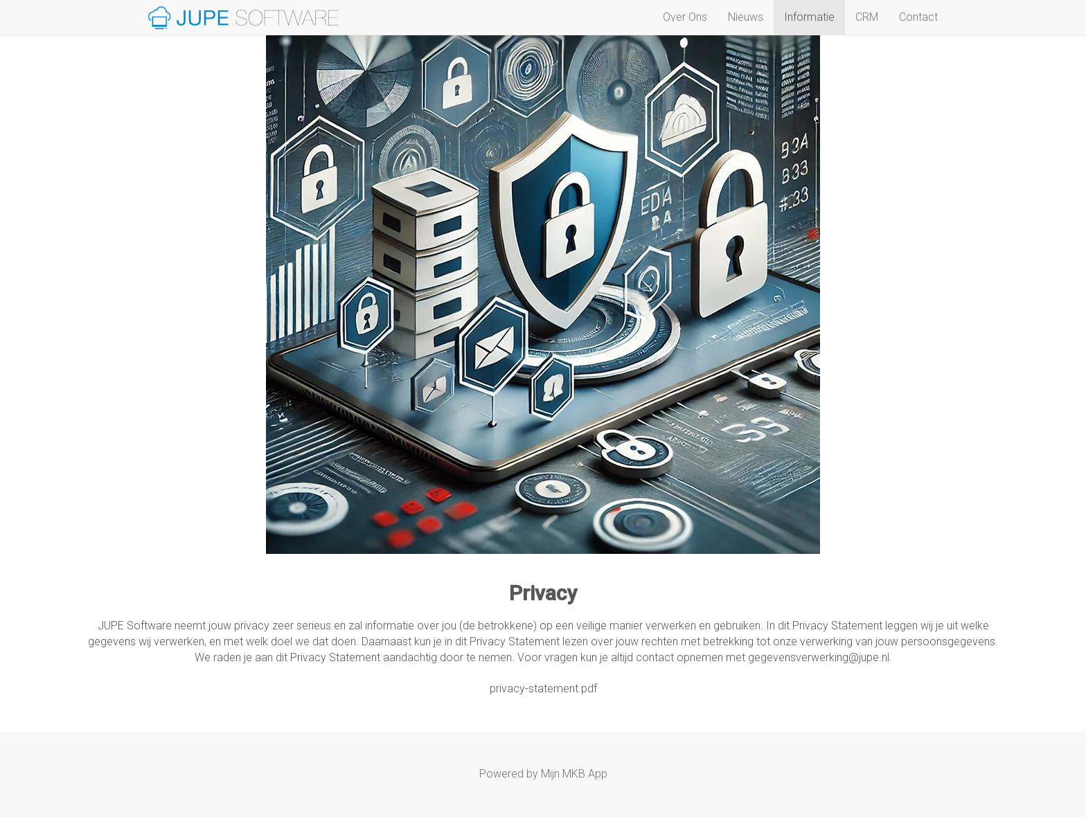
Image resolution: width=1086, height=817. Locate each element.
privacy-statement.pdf (543, 688)
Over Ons (685, 17)
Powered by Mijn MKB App (543, 773)
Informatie (809, 17)
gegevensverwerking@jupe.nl (818, 657)
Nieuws (745, 17)
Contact (918, 17)
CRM (866, 17)
